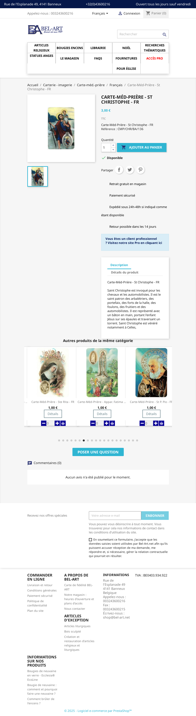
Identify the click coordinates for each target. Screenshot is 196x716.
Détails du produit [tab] (125, 272)
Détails (53, 414)
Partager (119, 170)
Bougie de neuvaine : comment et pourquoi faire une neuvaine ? (42, 689)
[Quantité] (106, 147)
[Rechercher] (143, 34)
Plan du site (35, 611)
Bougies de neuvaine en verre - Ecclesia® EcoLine (41, 675)
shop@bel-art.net (116, 617)
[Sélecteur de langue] (101, 13)
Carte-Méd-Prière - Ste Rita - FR (52, 402)
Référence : (109, 129)
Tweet (130, 170)
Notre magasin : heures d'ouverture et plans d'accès (79, 599)
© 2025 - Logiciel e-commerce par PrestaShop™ (98, 711)
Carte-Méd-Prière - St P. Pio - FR (151, 402)
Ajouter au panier (141, 147)
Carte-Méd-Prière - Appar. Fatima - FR (102, 402)
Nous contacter (74, 609)
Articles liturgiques (77, 626)
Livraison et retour (40, 585)
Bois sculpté (72, 631)
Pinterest (140, 170)
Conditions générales (42, 590)
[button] (59, 440)
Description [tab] (119, 265)
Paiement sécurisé (40, 596)
